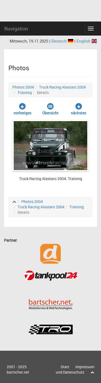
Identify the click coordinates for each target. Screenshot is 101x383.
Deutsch (62, 41)
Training (25, 92)
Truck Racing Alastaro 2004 (62, 87)
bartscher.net (18, 372)
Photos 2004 (23, 87)
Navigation (16, 28)
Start (65, 366)
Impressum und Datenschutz (75, 369)
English (86, 41)
